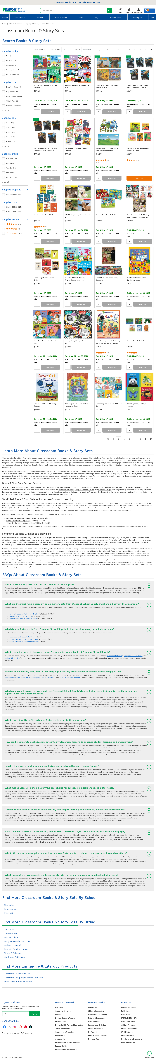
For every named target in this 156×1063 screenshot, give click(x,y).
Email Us (28, 1033)
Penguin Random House (84, 490)
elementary (138, 487)
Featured (5, 18)
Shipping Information (96, 1011)
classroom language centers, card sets (40, 677)
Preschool (9, 912)
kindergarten (128, 487)
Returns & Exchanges (96, 1018)
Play (96, 18)
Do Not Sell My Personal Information (69, 1025)
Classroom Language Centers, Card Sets (23, 977)
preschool (118, 487)
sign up (34, 1014)
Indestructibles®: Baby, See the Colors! (23, 639)
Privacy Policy (60, 1021)
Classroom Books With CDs (17, 973)
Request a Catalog (128, 1007)
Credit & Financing (95, 1028)
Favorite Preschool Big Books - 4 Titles (21, 518)
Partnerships (60, 1035)
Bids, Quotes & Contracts (97, 1035)
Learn (81, 18)
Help (120, 11)
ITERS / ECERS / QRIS (129, 1018)
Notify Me (139, 178)
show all (5, 110)
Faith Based (125, 1011)
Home (4, 24)
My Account (92, 1032)
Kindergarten (10, 909)
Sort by (77, 49)
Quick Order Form (128, 1021)
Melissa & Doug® (104, 490)
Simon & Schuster (12, 953)
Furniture (40, 18)
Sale (152, 18)
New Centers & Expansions (131, 1039)
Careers (58, 1014)
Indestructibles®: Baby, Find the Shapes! (24, 641)
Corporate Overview (63, 1011)
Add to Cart (50, 112)
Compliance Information (64, 1032)
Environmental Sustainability (66, 1049)
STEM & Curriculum (15, 24)
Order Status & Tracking (97, 1014)
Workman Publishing (66, 490)
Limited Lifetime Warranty (65, 1018)
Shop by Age (137, 18)
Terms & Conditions (62, 1028)
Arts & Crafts (20, 18)
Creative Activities (128, 1035)
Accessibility (60, 1039)
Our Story (59, 1007)
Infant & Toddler (61, 18)
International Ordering (97, 1025)
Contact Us (92, 1007)
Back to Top (149, 1054)
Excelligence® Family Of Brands (67, 1042)
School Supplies (115, 18)
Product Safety (61, 1046)
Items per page (55, 49)
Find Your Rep (93, 1039)
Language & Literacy (32, 24)
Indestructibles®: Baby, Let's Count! (22, 637)
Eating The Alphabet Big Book (17, 521)
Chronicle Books (12, 933)
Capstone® (9, 929)
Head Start (125, 1014)
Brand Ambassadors (129, 1028)
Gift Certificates (94, 1021)
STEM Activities (127, 1032)
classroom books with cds (15, 677)
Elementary (10, 905)
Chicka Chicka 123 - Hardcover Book (20, 523)
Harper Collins (11, 937)
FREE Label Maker (128, 1042)
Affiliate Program (128, 1025)
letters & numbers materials (70, 677)
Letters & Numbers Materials (18, 981)
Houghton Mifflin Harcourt (17, 941)
